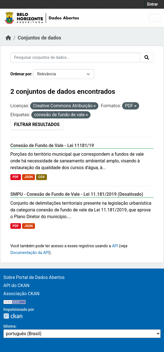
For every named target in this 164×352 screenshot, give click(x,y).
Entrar (152, 4)
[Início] (8, 38)
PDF (16, 177)
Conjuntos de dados (39, 38)
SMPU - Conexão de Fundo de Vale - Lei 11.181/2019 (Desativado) (76, 194)
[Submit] (147, 57)
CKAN (12, 316)
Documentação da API (29, 252)
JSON (28, 177)
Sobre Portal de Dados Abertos (34, 277)
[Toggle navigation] (154, 18)
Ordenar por (20, 74)
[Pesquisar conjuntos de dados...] (75, 57)
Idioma (9, 326)
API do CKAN (16, 285)
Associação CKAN (21, 293)
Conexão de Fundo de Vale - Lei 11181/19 (52, 145)
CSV (41, 177)
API (115, 246)
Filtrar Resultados (37, 124)
